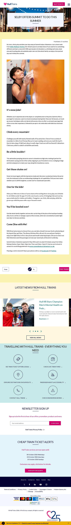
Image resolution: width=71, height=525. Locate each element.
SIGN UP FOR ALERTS (35, 470)
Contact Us (31, 480)
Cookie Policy (33, 489)
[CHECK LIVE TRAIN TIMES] (53, 361)
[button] (33, 331)
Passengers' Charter (45, 489)
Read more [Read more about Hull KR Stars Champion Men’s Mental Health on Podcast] (43, 319)
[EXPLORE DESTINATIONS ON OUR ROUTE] (18, 376)
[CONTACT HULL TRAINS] (18, 392)
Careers (43, 480)
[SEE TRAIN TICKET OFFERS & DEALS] (18, 361)
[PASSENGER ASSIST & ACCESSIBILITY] (53, 376)
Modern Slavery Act (60, 489)
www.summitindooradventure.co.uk (42, 246)
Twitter (53, 251)
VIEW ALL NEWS (35, 337)
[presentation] (30, 331)
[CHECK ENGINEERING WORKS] (53, 392)
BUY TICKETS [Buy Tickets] (58, 4)
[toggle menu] (69, 5)
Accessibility (39, 491)
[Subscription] (29, 423)
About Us (23, 480)
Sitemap (30, 491)
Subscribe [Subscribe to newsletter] (55, 423)
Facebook (44, 251)
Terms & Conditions (10, 489)
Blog (49, 480)
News (38, 480)
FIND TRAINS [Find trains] (64, 269)
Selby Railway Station (17, 47)
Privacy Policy (22, 489)
